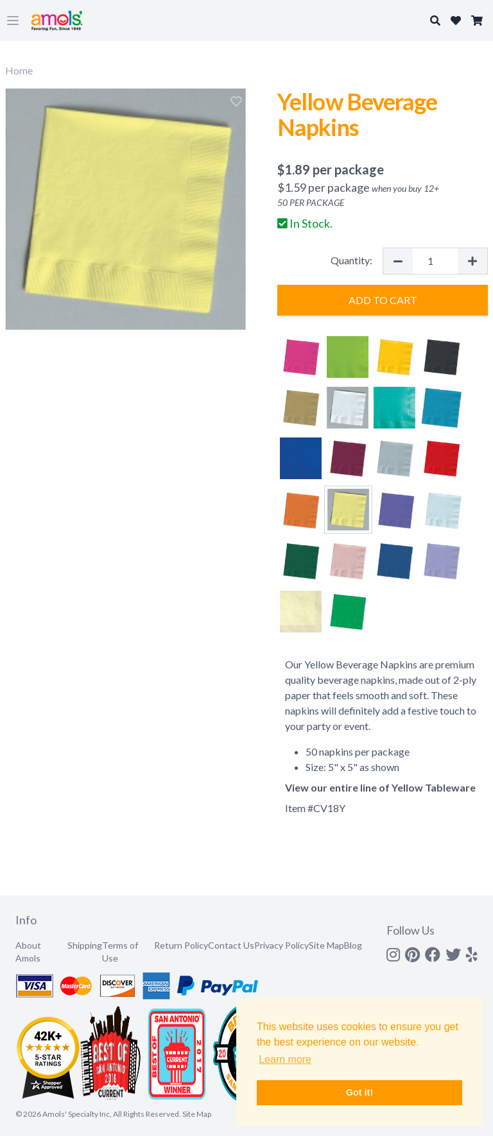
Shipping (84, 945)
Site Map (326, 945)
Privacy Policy (281, 945)
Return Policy (181, 945)
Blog (353, 945)
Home (19, 70)
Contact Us (231, 945)
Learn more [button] (285, 1059)
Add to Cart (383, 300)
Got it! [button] (359, 1092)
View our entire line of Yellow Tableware (380, 787)
